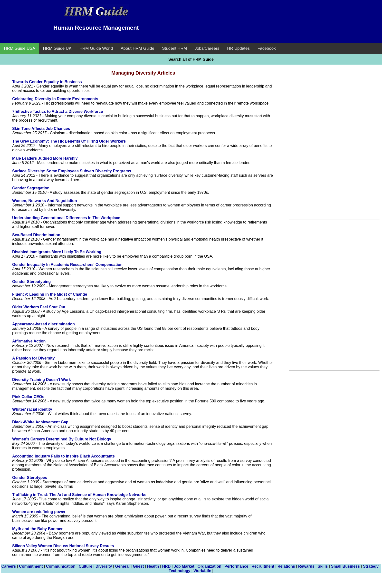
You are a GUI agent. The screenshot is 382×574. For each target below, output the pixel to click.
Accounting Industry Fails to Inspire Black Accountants (63, 456)
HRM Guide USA (19, 48)
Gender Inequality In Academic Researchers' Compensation (67, 265)
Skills (323, 566)
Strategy (371, 566)
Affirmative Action (29, 341)
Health (153, 566)
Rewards (306, 566)
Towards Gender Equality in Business (47, 82)
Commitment (31, 566)
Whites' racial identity (32, 409)
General (122, 566)
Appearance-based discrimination (43, 324)
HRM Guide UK (57, 48)
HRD (166, 566)
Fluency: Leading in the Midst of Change (49, 294)
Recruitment (262, 566)
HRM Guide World (96, 48)
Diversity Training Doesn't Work (41, 380)
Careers (8, 566)
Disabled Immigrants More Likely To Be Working (56, 252)
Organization (209, 566)
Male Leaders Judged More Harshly (45, 158)
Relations (286, 566)
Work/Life (202, 571)
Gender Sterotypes (29, 478)
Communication (61, 566)
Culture (85, 566)
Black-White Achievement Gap (40, 422)
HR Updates (238, 48)
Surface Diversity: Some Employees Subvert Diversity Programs (71, 171)
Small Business (345, 566)
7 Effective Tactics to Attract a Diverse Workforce (57, 111)
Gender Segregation (30, 188)
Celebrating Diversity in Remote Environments (55, 99)
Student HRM (174, 48)
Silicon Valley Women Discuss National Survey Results (63, 546)
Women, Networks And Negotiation (44, 201)
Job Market (184, 566)
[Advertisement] (285, 15)
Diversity (104, 566)
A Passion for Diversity (33, 358)
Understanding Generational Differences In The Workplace (66, 218)
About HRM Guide (137, 48)
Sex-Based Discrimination (36, 235)
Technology (180, 571)
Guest (138, 566)
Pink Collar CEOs (28, 397)
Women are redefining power (39, 512)
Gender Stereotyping (31, 282)
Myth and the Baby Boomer (37, 529)
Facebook (267, 48)
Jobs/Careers (207, 48)
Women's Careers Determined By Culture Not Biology (61, 439)
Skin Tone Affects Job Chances (41, 128)
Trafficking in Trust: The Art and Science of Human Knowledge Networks (79, 495)
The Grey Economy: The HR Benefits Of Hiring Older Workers (69, 141)
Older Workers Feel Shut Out (38, 307)
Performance (236, 566)
